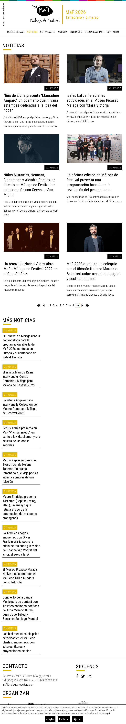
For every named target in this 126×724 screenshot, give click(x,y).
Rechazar (64, 719)
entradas (76, 31)
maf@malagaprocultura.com (18, 684)
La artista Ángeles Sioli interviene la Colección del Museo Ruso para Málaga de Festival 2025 (19, 406)
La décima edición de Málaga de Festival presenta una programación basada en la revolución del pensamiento (92, 182)
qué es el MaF (15, 31)
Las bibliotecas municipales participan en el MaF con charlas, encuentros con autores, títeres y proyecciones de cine (20, 642)
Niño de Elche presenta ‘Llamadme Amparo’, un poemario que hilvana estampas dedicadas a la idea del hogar (31, 103)
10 (77, 305)
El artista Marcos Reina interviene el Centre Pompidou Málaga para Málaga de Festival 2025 (18, 378)
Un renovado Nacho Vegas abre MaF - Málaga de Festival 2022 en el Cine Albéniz (30, 269)
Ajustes (78, 719)
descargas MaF (94, 31)
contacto (113, 31)
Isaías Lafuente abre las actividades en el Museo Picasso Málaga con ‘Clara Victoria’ (92, 100)
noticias (32, 31)
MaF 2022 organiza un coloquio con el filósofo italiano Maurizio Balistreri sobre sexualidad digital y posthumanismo (94, 271)
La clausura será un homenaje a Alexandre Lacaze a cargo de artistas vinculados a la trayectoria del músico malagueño (31, 285)
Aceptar (50, 719)
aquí (107, 713)
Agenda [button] (62, 31)
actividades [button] (47, 31)
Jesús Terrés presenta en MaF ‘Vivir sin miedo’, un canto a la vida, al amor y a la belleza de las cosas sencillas (21, 436)
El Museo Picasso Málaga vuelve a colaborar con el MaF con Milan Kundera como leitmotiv (19, 576)
